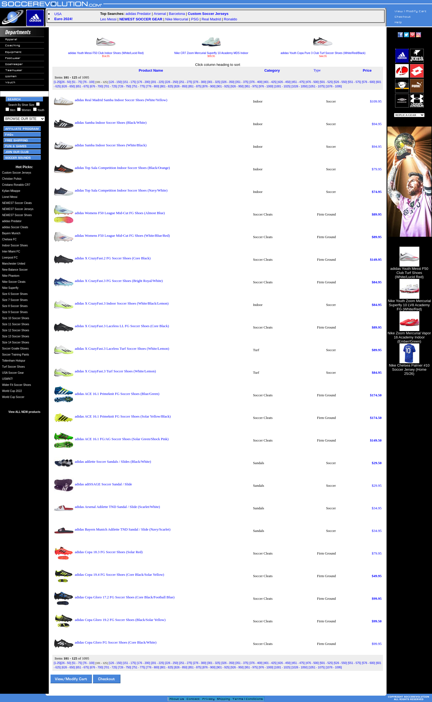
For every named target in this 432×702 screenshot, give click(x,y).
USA (58, 14)
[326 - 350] (227, 82)
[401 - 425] (270, 82)
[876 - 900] (208, 86)
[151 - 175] (129, 82)
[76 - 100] (88, 82)
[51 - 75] (77, 82)
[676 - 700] (96, 86)
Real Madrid (211, 19)
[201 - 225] (157, 82)
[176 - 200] (143, 82)
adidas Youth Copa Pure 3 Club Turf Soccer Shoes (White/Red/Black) (322, 52)
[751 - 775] (138, 86)
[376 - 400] (256, 82)
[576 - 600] (368, 82)
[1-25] (57, 82)
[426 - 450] (284, 82)
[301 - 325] (213, 82)
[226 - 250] (171, 82)
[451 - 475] (298, 82)
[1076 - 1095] (334, 86)
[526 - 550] (340, 82)
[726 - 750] (124, 86)
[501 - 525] (326, 82)
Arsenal (160, 14)
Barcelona (177, 14)
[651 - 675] (82, 86)
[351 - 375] (242, 82)
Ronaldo (230, 19)
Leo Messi (108, 19)
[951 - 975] (251, 86)
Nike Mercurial (176, 19)
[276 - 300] (199, 82)
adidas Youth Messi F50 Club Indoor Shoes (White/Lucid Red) (106, 52)
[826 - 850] (180, 86)
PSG (195, 19)
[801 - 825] (166, 86)
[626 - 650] (68, 86)
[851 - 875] (194, 86)
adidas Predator (138, 14)
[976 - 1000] (266, 86)
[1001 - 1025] (282, 86)
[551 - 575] (354, 82)
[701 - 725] (110, 86)
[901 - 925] (223, 86)
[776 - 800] (152, 86)
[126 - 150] (115, 82)
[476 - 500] (312, 82)
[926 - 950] (237, 86)
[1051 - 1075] (317, 86)
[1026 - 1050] (299, 86)
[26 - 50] (66, 82)
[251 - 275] (185, 82)
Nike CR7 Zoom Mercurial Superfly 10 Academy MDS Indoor (211, 52)
